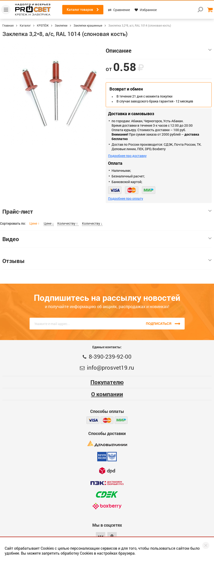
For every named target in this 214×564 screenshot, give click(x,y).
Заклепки (61, 25)
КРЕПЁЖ (43, 25)
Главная (8, 25)
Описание (159, 50)
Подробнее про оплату (125, 198)
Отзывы (107, 261)
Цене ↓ (49, 223)
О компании (107, 394)
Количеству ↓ (92, 223)
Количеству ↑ (67, 223)
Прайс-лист (107, 211)
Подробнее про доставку (127, 155)
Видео (107, 239)
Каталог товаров (83, 10)
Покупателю (107, 382)
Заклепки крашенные (88, 25)
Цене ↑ (34, 223)
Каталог (25, 25)
